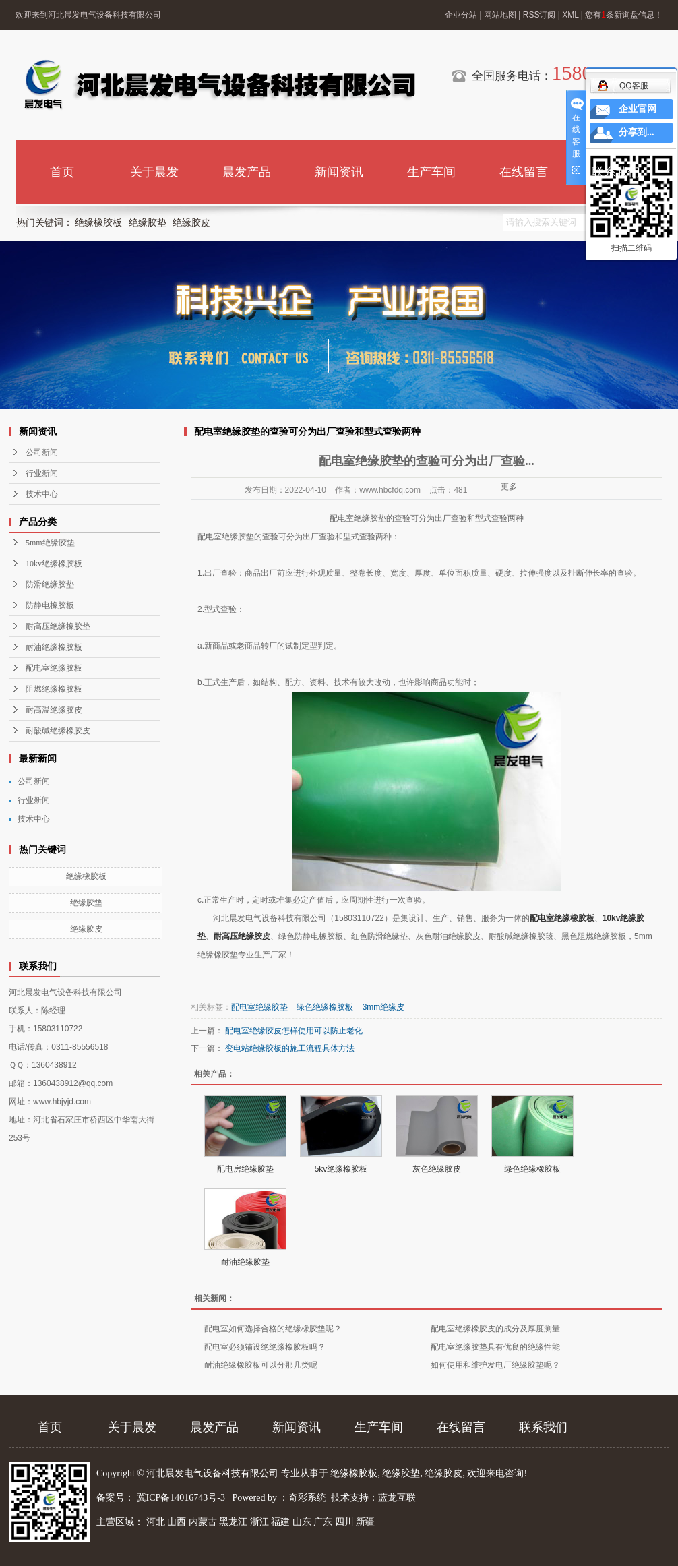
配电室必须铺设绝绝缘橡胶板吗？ (265, 1347)
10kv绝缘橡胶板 (54, 563)
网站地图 (500, 15)
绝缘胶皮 (191, 223)
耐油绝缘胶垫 (245, 1262)
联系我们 (616, 172)
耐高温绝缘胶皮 (54, 710)
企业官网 (637, 109)
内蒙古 (203, 1522)
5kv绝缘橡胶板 (341, 1169)
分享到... (636, 132)
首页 (62, 172)
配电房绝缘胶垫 (245, 1169)
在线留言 (523, 172)
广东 (322, 1522)
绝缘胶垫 (147, 223)
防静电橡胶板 (50, 605)
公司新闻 (42, 452)
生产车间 (431, 172)
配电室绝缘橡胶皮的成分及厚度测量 (495, 1328)
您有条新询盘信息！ (623, 15)
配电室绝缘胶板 (54, 668)
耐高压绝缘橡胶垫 (58, 626)
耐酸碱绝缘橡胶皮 (58, 730)
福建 (280, 1522)
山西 (176, 1522)
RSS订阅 (539, 15)
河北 (155, 1522)
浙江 (259, 1522)
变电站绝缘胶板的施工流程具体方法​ (290, 1048)
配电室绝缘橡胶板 (562, 918)
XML (570, 15)
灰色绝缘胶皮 (436, 1169)
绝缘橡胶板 (98, 223)
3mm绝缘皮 (384, 1007)
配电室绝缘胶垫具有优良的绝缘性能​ (495, 1347)
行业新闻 (42, 473)
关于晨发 (154, 172)
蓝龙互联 (397, 1498)
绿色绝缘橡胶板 (325, 1007)
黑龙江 (233, 1522)
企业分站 (461, 15)
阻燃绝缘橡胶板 (54, 689)
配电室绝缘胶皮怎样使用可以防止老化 (294, 1030)
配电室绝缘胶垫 (259, 1007)
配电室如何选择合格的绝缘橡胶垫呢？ (273, 1328)
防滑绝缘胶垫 (50, 584)
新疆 (365, 1522)
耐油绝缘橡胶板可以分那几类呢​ (260, 1365)
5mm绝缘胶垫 (50, 542)
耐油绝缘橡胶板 (54, 647)
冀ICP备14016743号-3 (182, 1498)
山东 (301, 1522)
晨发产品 (246, 172)
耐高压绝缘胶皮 (242, 936)
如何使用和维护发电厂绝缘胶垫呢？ (495, 1365)
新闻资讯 (339, 172)
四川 (344, 1522)
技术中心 (42, 494)
